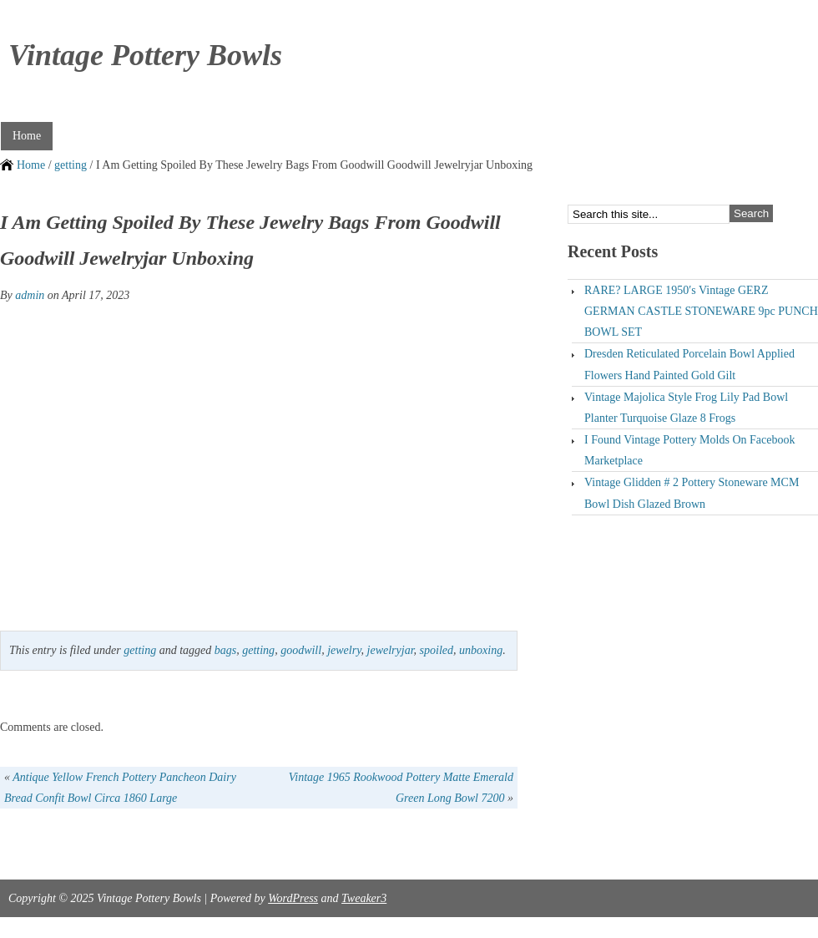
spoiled (436, 650)
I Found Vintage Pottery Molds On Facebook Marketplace (689, 450)
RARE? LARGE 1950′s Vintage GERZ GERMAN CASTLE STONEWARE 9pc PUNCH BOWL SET (701, 311)
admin (29, 295)
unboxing (480, 650)
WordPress (293, 898)
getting (70, 165)
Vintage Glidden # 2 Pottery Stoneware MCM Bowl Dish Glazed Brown (691, 493)
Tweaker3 (363, 898)
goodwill (300, 650)
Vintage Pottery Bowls (145, 55)
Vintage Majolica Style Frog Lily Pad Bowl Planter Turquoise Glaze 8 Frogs (686, 407)
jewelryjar (390, 650)
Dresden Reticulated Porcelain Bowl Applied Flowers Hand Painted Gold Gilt (689, 364)
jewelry (344, 650)
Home (27, 135)
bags (225, 650)
